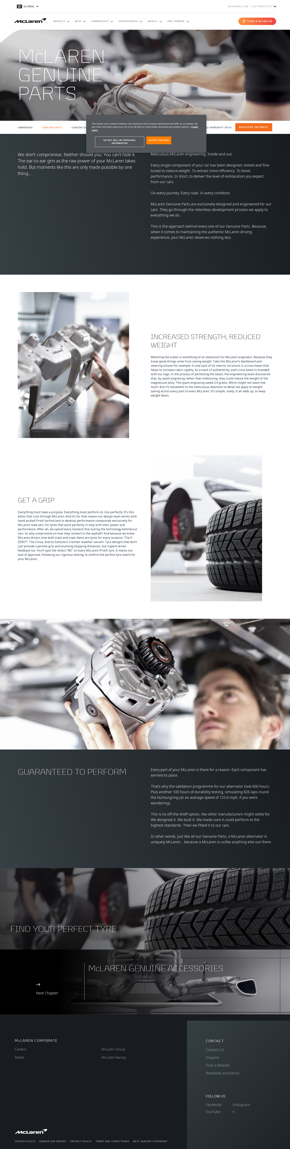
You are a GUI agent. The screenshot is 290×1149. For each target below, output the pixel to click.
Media (19, 1057)
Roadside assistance (222, 1072)
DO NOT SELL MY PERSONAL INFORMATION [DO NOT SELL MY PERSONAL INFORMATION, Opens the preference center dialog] (119, 141)
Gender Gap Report (53, 1141)
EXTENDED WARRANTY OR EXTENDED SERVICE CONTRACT (231, 127)
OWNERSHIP (25, 127)
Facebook (214, 1104)
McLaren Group (113, 1049)
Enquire (212, 1057)
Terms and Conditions (112, 1141)
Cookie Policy (25, 1141)
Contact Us (215, 1049)
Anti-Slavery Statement (150, 1141)
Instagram (241, 1104)
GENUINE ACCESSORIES (86, 127)
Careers (20, 1049)
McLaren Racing (114, 1057)
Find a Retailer (218, 1065)
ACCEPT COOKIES (159, 140)
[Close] (201, 119)
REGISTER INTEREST (253, 127)
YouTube (213, 1111)
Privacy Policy (81, 1141)
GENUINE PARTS (52, 127)
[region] (146, 134)
